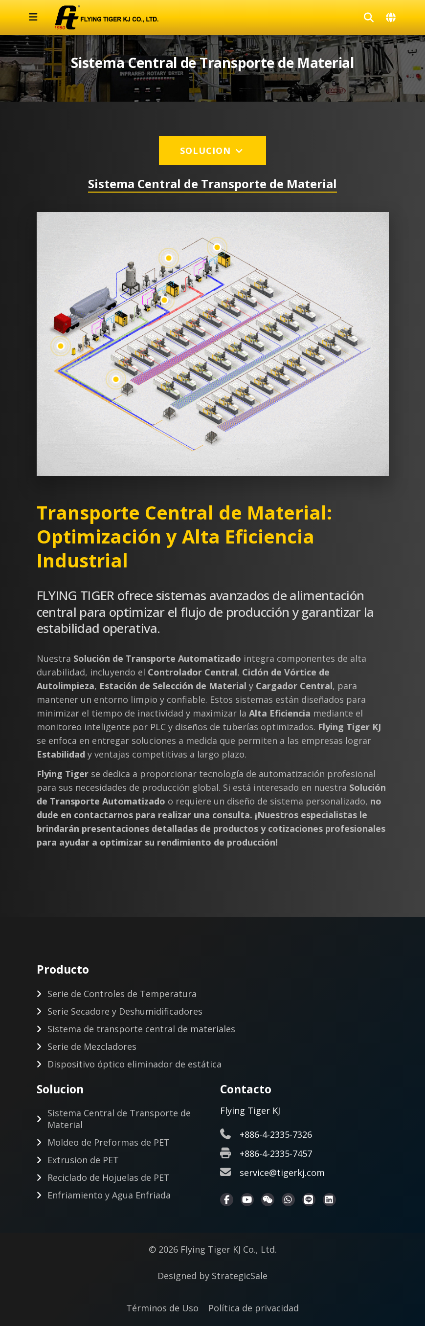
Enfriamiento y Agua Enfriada (109, 1195)
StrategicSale (240, 1276)
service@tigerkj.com (282, 1172)
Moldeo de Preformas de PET (108, 1142)
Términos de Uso (162, 1308)
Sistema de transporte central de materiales (141, 1029)
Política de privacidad (253, 1308)
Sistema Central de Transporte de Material (119, 1118)
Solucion (212, 150)
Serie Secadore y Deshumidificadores (124, 1011)
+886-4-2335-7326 (276, 1134)
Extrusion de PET (83, 1160)
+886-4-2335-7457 (276, 1153)
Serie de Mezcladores (91, 1046)
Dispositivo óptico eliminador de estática (134, 1064)
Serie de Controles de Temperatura (122, 994)
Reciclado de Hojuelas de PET (108, 1177)
